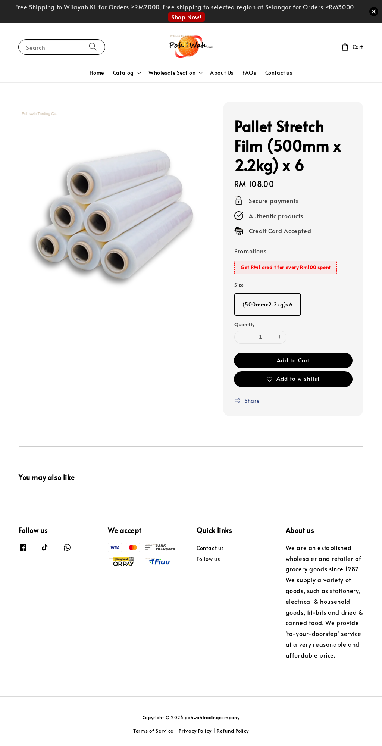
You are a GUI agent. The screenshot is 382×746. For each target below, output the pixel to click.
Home (97, 72)
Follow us (208, 558)
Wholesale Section (171, 72)
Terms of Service (153, 730)
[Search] (93, 47)
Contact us (278, 72)
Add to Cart (293, 360)
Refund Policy (233, 730)
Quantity (244, 324)
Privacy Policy (195, 730)
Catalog (123, 72)
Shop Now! (186, 17)
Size (239, 284)
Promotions (250, 251)
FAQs (249, 72)
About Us (222, 72)
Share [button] (246, 400)
